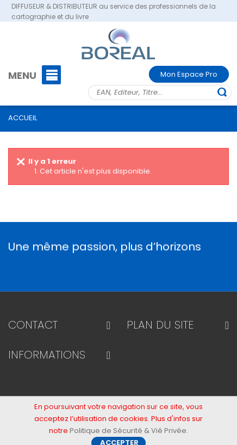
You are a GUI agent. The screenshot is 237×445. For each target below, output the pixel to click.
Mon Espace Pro (188, 74)
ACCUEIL (22, 118)
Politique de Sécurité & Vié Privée (128, 433)
